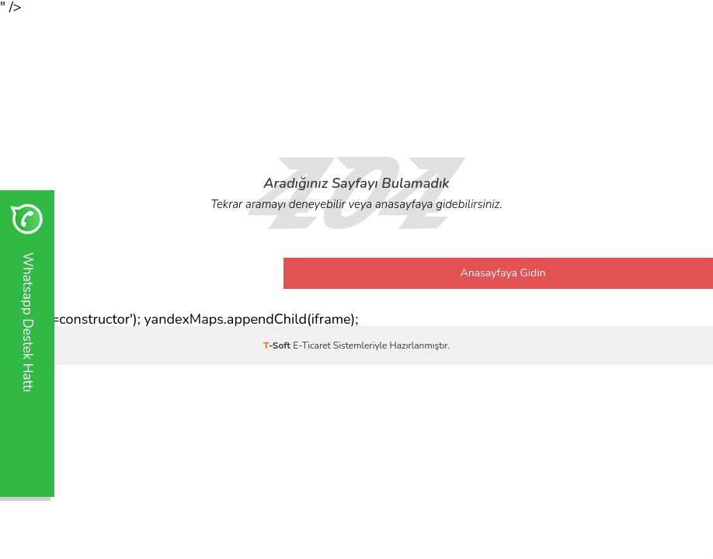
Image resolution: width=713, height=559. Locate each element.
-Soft (278, 345)
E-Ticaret (312, 345)
